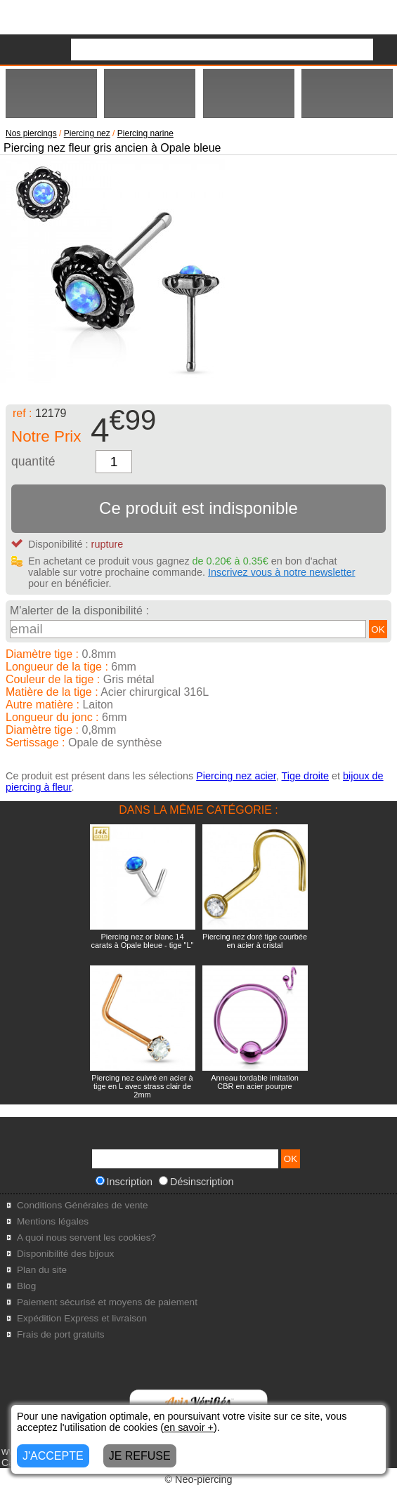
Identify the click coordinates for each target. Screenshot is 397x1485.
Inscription (124, 1181)
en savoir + (189, 1427)
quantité (33, 461)
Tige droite (305, 775)
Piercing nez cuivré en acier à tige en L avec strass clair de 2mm (142, 1086)
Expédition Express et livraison (82, 1318)
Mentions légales (53, 1221)
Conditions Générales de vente (82, 1205)
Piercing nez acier (236, 775)
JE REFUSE (140, 1456)
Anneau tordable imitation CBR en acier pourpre (255, 1082)
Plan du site (42, 1270)
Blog (26, 1286)
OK (377, 629)
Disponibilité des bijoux (65, 1253)
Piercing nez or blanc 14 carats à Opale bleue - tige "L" (142, 940)
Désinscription (196, 1181)
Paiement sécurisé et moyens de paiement (107, 1302)
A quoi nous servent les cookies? (86, 1237)
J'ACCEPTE (53, 1456)
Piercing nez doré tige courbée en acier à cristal (254, 940)
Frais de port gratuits (61, 1334)
